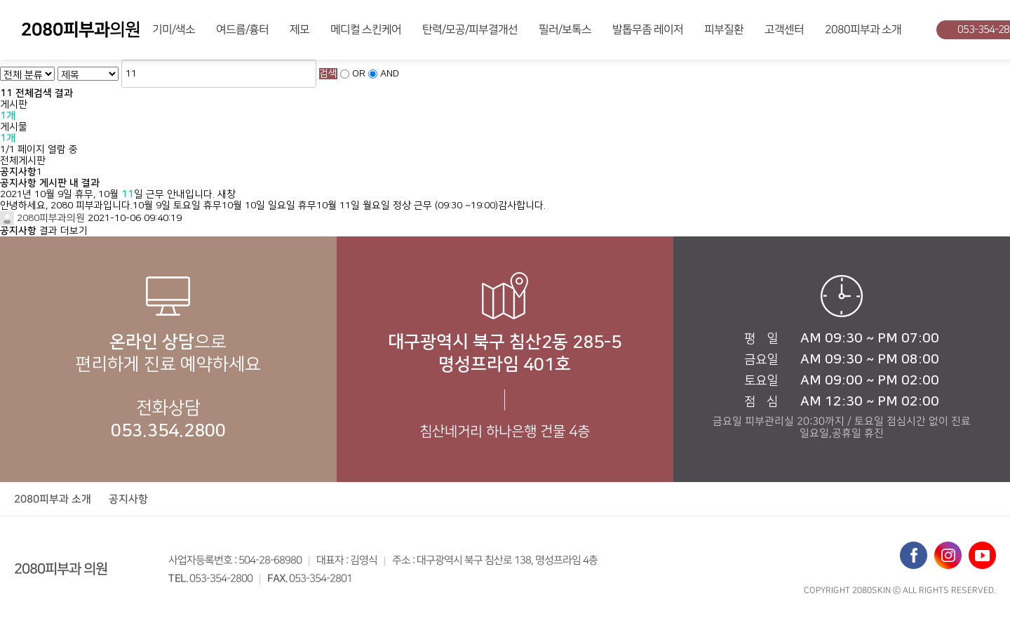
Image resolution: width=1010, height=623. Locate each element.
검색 (328, 73)
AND (389, 73)
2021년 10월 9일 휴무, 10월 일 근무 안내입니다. (107, 194)
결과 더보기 (44, 230)
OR (358, 73)
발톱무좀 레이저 (647, 29)
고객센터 (784, 29)
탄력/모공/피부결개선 (470, 29)
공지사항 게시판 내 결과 (50, 183)
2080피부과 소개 (863, 29)
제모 (299, 29)
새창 (226, 194)
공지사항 (128, 499)
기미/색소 (173, 29)
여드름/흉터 (242, 29)
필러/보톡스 (565, 29)
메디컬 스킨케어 (365, 29)
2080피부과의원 (42, 218)
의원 (80, 29)
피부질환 (723, 29)
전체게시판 (23, 160)
